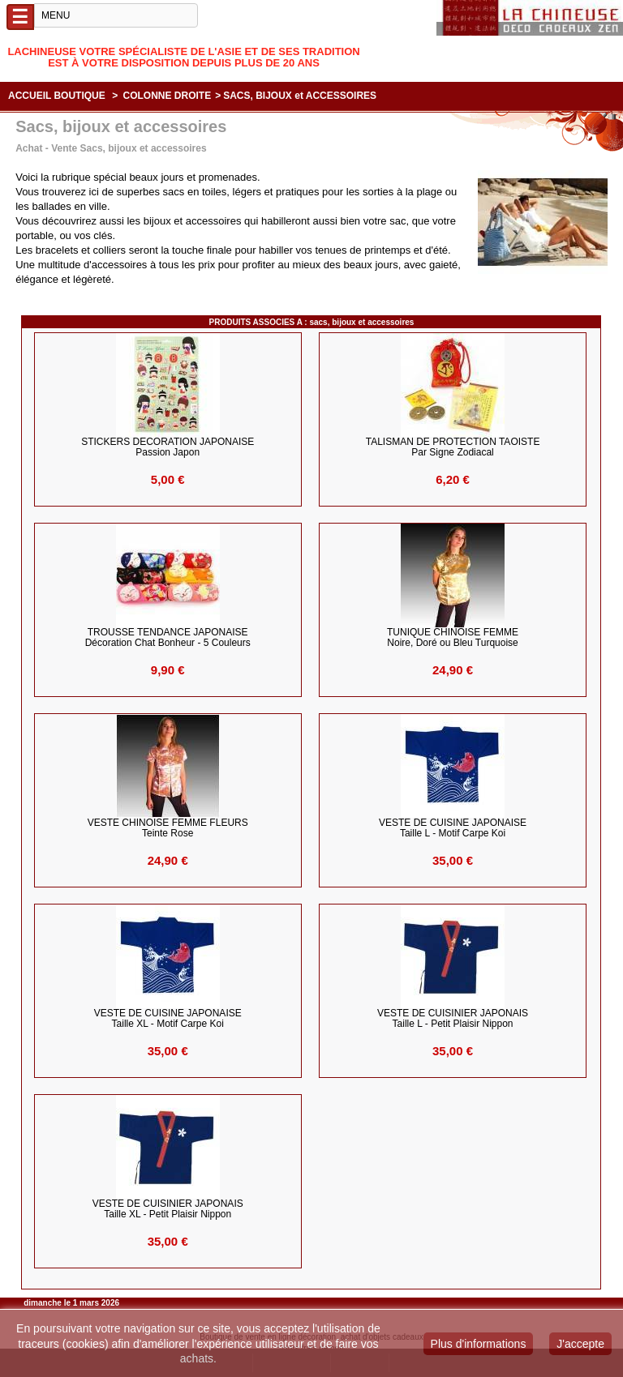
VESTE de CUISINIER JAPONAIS (452, 1018)
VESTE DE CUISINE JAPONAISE (452, 828)
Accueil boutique (56, 95)
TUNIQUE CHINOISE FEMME (452, 637)
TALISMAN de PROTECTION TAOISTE (453, 447)
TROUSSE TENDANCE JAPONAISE (168, 637)
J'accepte (580, 1343)
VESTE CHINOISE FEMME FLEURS (168, 828)
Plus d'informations (478, 1343)
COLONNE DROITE (167, 95)
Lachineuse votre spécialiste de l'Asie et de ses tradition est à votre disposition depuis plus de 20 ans (183, 57)
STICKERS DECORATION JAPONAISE (167, 447)
